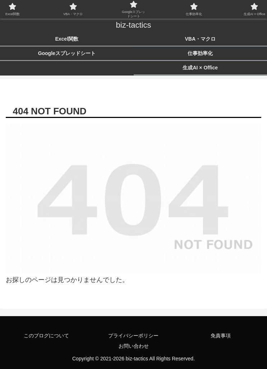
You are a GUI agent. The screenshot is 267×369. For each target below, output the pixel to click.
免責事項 (221, 335)
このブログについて (46, 335)
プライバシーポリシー (133, 335)
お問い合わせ (134, 346)
